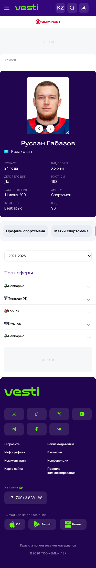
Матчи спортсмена (71, 231)
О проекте (12, 444)
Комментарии (15, 460)
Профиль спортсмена (25, 231)
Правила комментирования (61, 471)
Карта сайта (13, 469)
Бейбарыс (13, 208)
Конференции (57, 460)
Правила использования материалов (48, 545)
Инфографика (14, 452)
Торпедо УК (15, 298)
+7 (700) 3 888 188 (25, 498)
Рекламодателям (60, 444)
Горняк (11, 311)
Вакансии (54, 452)
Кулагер (12, 323)
